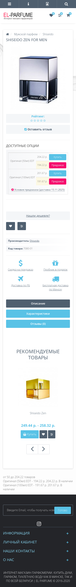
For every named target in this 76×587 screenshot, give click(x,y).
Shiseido (34, 241)
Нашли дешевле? (38, 216)
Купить (58, 157)
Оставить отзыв (40, 129)
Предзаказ (57, 165)
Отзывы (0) (38, 324)
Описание (38, 303)
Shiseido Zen (38, 413)
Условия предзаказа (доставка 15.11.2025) (38, 189)
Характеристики (38, 313)
